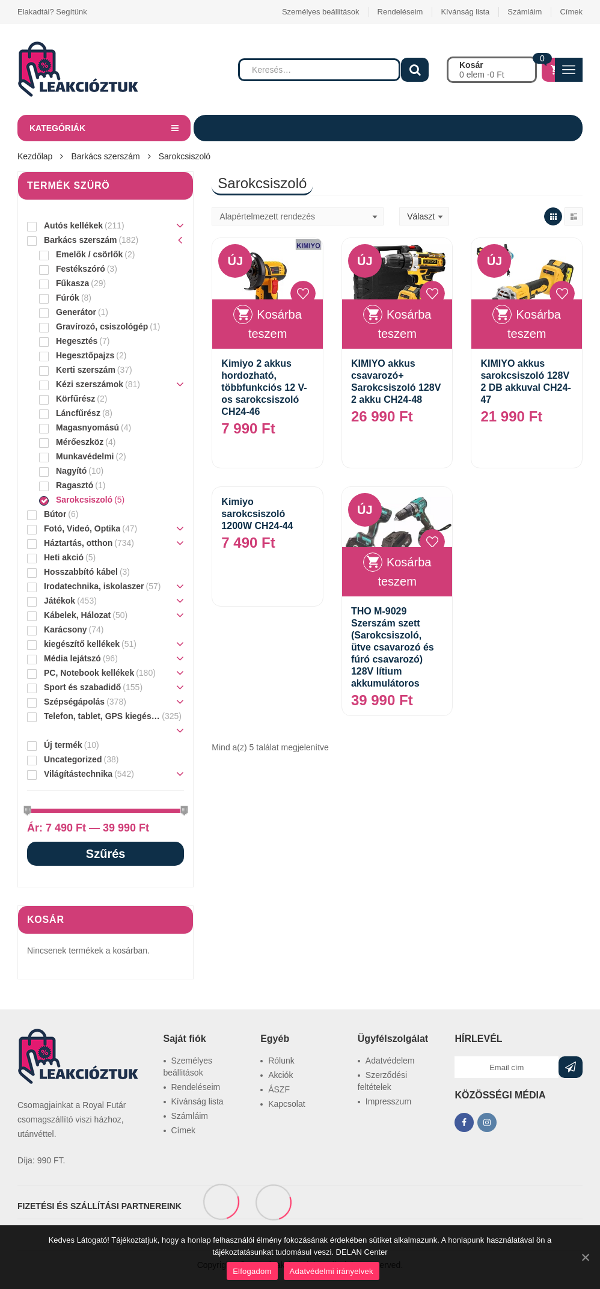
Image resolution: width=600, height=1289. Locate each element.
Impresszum (388, 1101)
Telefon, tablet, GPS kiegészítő (102, 716)
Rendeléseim (400, 11)
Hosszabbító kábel (81, 572)
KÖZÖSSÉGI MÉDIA (500, 1095)
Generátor (76, 312)
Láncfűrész (78, 413)
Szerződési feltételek (382, 1081)
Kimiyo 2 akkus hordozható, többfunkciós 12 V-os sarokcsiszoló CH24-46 (264, 387)
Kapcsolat (286, 1104)
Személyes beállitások (321, 11)
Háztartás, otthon (78, 543)
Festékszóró (80, 269)
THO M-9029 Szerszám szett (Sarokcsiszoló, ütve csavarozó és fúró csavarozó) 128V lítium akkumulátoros (392, 647)
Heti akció (64, 557)
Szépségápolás (74, 701)
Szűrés (106, 853)
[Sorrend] (298, 216)
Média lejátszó (72, 658)
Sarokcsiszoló (84, 499)
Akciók (280, 1075)
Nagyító (71, 471)
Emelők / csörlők (89, 254)
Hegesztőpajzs (85, 355)
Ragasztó (74, 485)
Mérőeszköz (79, 442)
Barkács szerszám (105, 156)
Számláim (524, 11)
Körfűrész (75, 398)
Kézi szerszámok (89, 384)
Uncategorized (73, 759)
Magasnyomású (87, 427)
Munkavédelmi (85, 456)
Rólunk (281, 1060)
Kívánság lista (465, 11)
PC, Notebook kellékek (89, 673)
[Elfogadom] (585, 1257)
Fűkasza (72, 283)
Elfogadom (252, 1271)
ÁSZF (279, 1089)
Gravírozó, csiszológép (102, 326)
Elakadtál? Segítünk (52, 11)
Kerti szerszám (85, 370)
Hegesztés (76, 341)
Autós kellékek (73, 225)
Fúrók (67, 297)
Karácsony (65, 629)
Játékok (59, 600)
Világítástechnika (78, 774)
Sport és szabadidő (82, 687)
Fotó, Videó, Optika (82, 528)
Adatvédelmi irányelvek (331, 1271)
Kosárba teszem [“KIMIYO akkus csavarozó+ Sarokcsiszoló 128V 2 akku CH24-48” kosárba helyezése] (404, 324)
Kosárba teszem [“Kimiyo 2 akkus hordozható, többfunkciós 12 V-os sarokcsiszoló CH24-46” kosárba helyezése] (275, 324)
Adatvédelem (390, 1060)
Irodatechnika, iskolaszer (94, 586)
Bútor (55, 514)
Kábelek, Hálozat (77, 615)
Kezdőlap (34, 156)
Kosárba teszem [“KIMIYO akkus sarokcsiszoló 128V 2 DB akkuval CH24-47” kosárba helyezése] (534, 324)
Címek (571, 11)
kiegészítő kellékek (82, 644)
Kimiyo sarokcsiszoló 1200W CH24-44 (257, 514)
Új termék (63, 745)
